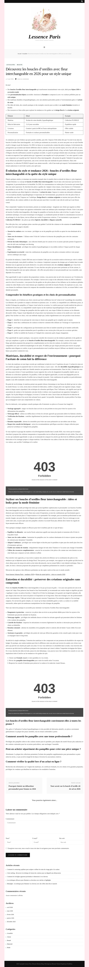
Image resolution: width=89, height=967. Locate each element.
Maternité (9, 944)
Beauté (19, 64)
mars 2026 (10, 911)
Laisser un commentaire (23, 79)
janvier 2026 (10, 918)
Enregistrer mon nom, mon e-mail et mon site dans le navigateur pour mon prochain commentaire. (38, 848)
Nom (8, 838)
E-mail (34, 838)
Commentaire (10, 819)
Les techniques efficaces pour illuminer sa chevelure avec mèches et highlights (29, 880)
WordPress (69, 964)
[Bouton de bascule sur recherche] (82, 1)
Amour (9, 937)
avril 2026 (10, 907)
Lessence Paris (44, 37)
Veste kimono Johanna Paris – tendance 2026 (20, 574)
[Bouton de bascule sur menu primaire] (44, 47)
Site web (62, 838)
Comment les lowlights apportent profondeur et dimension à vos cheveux (27, 876)
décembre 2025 (11, 921)
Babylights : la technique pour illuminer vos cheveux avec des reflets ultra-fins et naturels (32, 883)
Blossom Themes (56, 964)
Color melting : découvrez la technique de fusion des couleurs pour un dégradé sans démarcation (34, 873)
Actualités (11, 64)
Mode (8, 947)
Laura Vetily (11, 79)
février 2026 (10, 914)
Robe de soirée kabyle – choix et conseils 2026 (50, 574)
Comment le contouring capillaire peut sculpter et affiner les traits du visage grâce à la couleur (33, 869)
